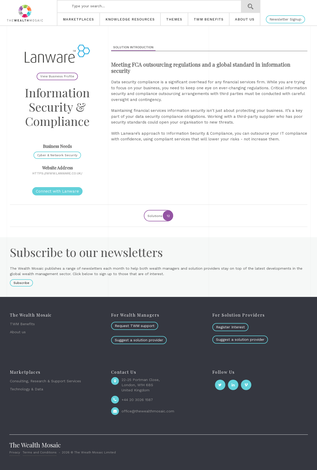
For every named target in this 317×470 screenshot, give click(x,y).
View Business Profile (57, 76)
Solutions (160, 215)
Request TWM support (134, 326)
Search (250, 6)
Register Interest (230, 327)
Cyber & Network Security (57, 155)
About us (18, 332)
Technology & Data (26, 389)
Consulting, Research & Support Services (45, 381)
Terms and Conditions (40, 452)
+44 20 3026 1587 (137, 400)
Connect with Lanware (57, 191)
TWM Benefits (22, 324)
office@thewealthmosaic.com (148, 411)
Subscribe (21, 283)
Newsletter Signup (285, 19)
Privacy (14, 452)
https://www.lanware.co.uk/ (57, 173)
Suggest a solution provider (139, 340)
